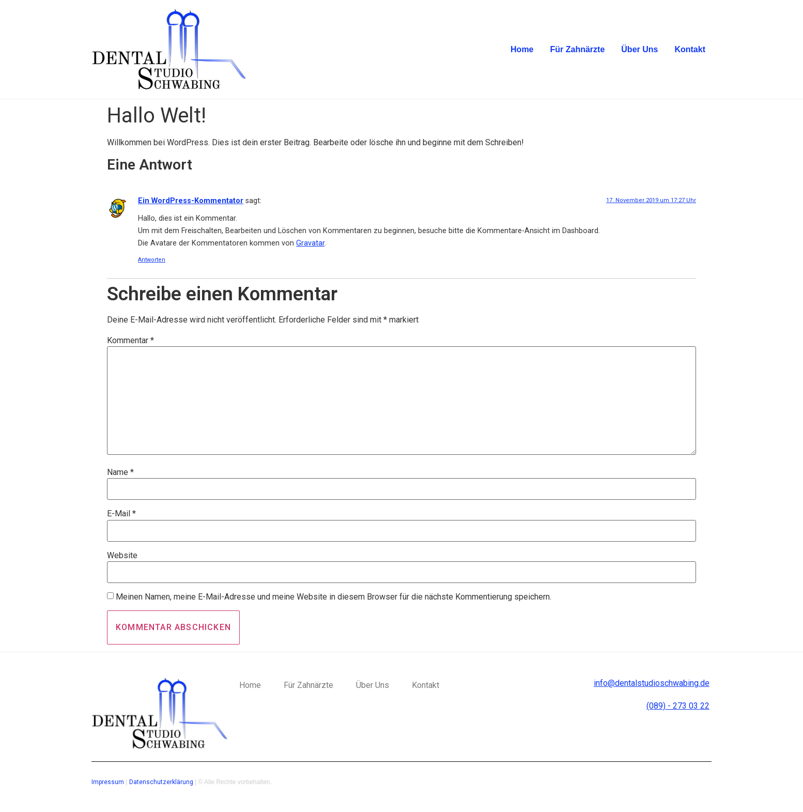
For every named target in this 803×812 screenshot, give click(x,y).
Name (120, 472)
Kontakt (689, 49)
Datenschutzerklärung (161, 782)
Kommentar (130, 340)
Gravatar (310, 243)
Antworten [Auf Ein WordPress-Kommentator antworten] (151, 259)
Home (522, 49)
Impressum (107, 782)
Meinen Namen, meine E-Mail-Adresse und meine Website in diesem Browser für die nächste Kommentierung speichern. (333, 597)
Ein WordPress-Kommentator (190, 200)
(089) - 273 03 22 (677, 706)
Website (122, 555)
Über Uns (639, 49)
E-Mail (121, 514)
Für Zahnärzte (577, 49)
